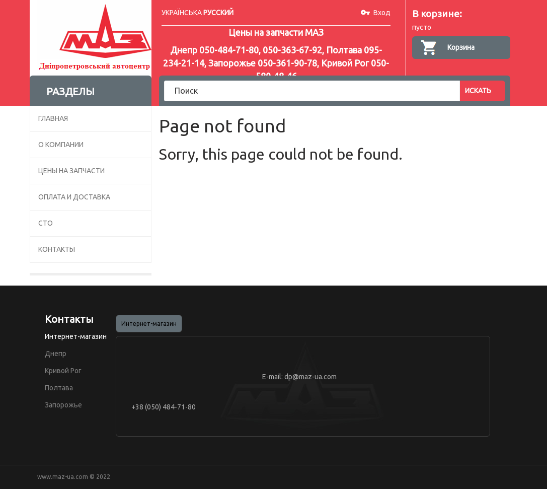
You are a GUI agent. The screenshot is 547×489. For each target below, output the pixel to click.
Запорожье (63, 405)
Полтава (59, 388)
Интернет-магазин (76, 336)
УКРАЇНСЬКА (182, 13)
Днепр (55, 354)
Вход (381, 13)
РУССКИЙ (218, 13)
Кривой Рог (63, 371)
